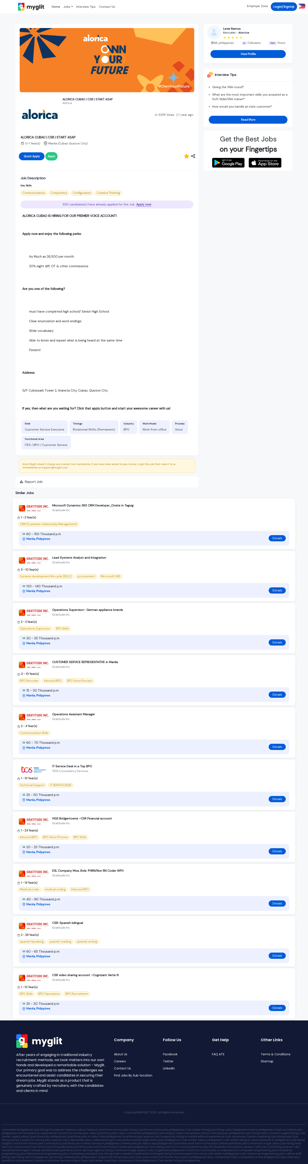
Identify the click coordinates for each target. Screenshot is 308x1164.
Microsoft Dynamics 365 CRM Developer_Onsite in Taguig (92, 505)
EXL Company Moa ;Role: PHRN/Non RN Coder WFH (87, 871)
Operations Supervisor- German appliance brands (87, 610)
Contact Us (107, 7)
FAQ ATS (218, 1054)
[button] (301, 6)
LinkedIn (169, 1068)
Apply (51, 156)
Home (56, 7)
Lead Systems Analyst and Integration (79, 558)
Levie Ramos (232, 29)
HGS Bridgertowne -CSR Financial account (82, 818)
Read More (248, 120)
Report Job (31, 482)
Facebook (170, 1054)
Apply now (143, 204)
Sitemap (267, 1061)
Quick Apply (32, 156)
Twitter (168, 1061)
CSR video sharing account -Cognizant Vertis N (85, 975)
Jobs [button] (67, 7)
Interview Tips (86, 7)
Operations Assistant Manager (73, 714)
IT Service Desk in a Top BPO (72, 766)
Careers (120, 1061)
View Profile (248, 54)
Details (277, 538)
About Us (120, 1054)
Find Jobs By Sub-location (133, 1075)
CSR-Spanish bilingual (67, 923)
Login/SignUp (284, 6)
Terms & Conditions (275, 1054)
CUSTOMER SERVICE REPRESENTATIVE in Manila (85, 662)
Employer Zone (257, 6)
